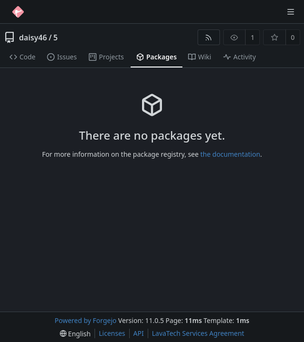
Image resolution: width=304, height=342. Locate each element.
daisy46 (33, 37)
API (138, 333)
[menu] (75, 333)
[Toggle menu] (290, 11)
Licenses (112, 333)
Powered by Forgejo (85, 320)
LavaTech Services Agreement (198, 333)
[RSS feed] (209, 37)
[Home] (18, 11)
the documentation (230, 154)
